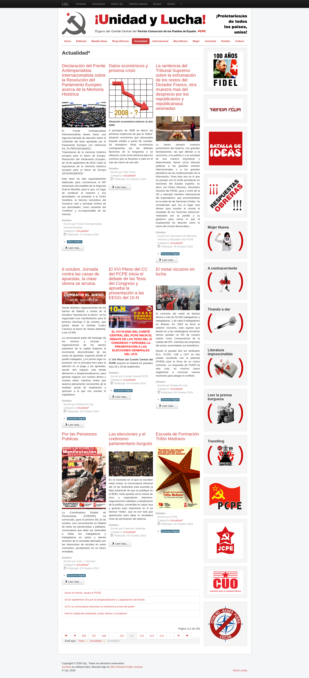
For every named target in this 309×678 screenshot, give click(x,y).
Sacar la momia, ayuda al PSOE (82, 592)
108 (104, 635)
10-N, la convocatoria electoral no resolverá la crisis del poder (99, 606)
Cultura (239, 41)
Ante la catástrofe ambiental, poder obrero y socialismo (95, 613)
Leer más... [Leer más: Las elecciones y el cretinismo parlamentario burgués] (120, 543)
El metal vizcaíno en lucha (175, 271)
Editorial (81, 41)
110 (122, 635)
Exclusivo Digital (170, 254)
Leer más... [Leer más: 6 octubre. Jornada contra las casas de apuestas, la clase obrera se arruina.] (73, 424)
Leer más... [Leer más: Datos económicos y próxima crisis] (120, 187)
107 (94, 635)
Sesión (171, 3)
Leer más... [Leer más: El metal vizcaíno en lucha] (167, 405)
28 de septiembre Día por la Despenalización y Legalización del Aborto (104, 599)
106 (84, 635)
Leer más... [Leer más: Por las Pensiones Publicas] (73, 581)
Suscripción (98, 3)
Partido (225, 41)
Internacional (160, 41)
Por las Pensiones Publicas (79, 436)
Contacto (81, 3)
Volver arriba (240, 670)
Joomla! (66, 666)
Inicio (67, 41)
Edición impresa (138, 3)
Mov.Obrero (180, 41)
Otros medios (75, 242)
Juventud (210, 41)
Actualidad (140, 41)
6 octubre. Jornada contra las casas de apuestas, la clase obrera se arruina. (80, 276)
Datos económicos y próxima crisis (128, 68)
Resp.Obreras (120, 41)
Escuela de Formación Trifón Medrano (177, 436)
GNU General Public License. (126, 666)
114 (162, 635)
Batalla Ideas (99, 41)
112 (142, 635)
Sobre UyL (117, 3)
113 (152, 635)
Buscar (157, 3)
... (113, 635)
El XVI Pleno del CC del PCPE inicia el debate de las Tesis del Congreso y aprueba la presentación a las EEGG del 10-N (128, 283)
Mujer (196, 41)
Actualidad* (82, 230)
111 (132, 635)
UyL (65, 4)
